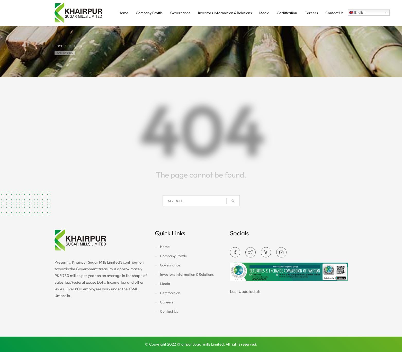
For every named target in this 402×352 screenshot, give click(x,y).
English (357, 13)
